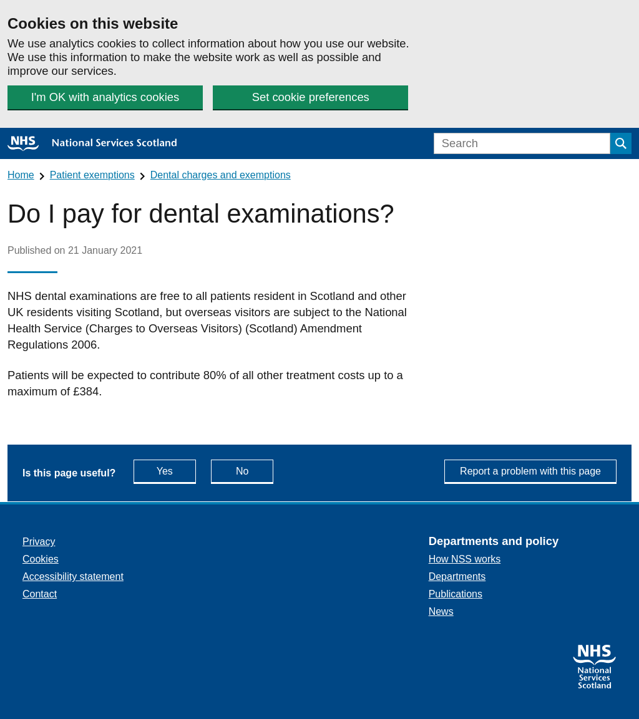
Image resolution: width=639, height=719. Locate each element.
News (441, 611)
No (254, 470)
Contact (39, 594)
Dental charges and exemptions (220, 175)
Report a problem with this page (530, 471)
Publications (455, 594)
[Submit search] (621, 143)
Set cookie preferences (310, 97)
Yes (176, 470)
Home (20, 175)
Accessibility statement (73, 576)
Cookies (40, 559)
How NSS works (465, 559)
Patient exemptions (92, 175)
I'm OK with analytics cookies (105, 97)
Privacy (38, 541)
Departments (457, 576)
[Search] (522, 143)
